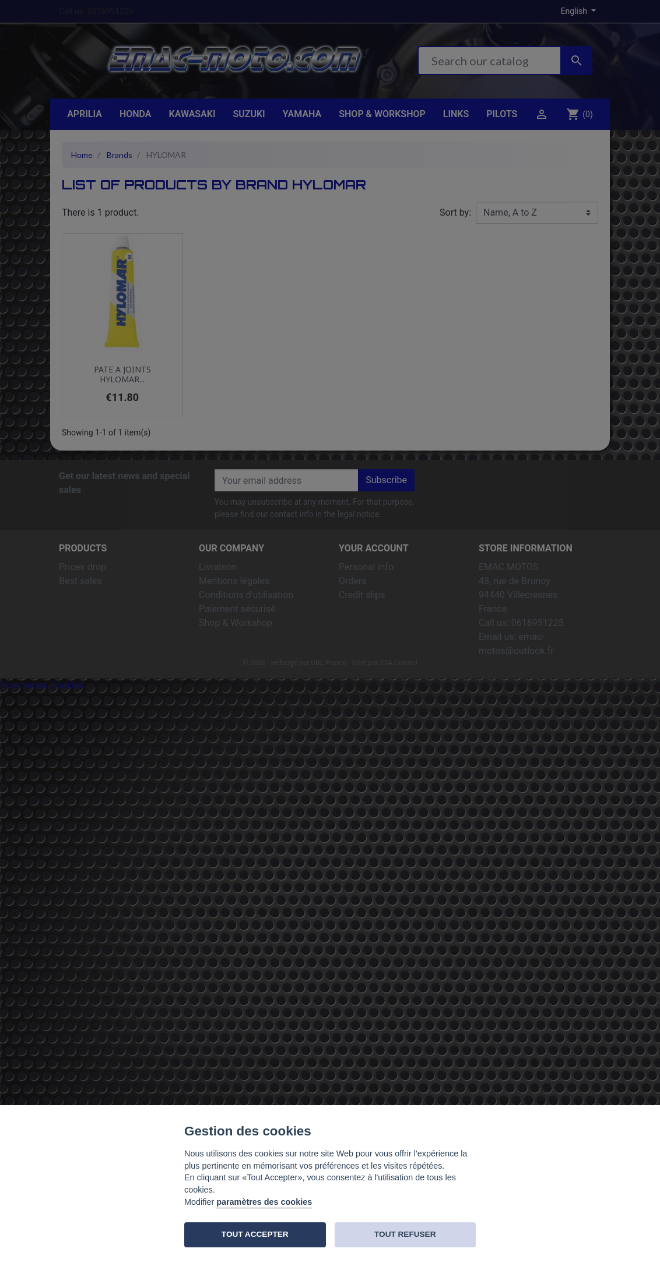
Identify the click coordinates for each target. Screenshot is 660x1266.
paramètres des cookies (264, 1202)
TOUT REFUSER (405, 1234)
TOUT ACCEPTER (255, 1234)
